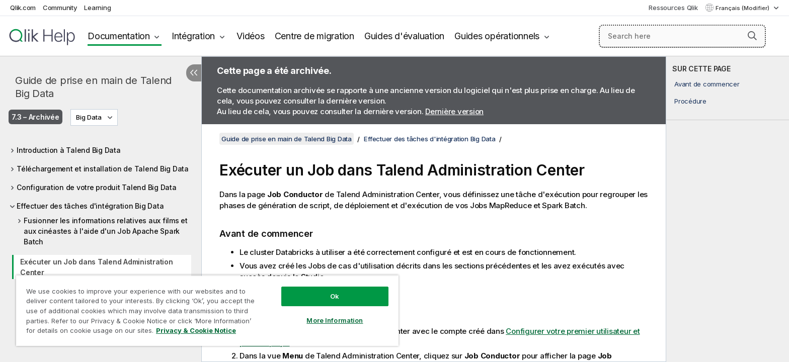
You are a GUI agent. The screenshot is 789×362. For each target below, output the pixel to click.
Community (60, 8)
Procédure (690, 101)
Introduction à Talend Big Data (69, 150)
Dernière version (454, 111)
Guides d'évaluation (404, 36)
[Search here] (682, 36)
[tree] (100, 221)
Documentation (119, 36)
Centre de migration (314, 36)
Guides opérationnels (496, 36)
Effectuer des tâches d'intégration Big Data (90, 206)
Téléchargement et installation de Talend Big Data (103, 168)
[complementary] (727, 209)
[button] (752, 36)
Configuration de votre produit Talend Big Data (97, 187)
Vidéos (250, 36)
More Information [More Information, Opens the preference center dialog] (334, 320)
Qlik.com (23, 8)
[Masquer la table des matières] (193, 72)
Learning (97, 8)
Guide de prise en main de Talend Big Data (93, 87)
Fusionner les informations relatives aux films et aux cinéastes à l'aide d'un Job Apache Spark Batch (106, 231)
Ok (334, 296)
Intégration (193, 36)
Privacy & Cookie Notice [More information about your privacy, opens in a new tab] (196, 330)
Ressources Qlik (673, 8)
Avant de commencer (707, 84)
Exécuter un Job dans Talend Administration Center (96, 267)
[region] (207, 310)
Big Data (89, 117)
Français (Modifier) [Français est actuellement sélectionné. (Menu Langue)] (743, 8)
